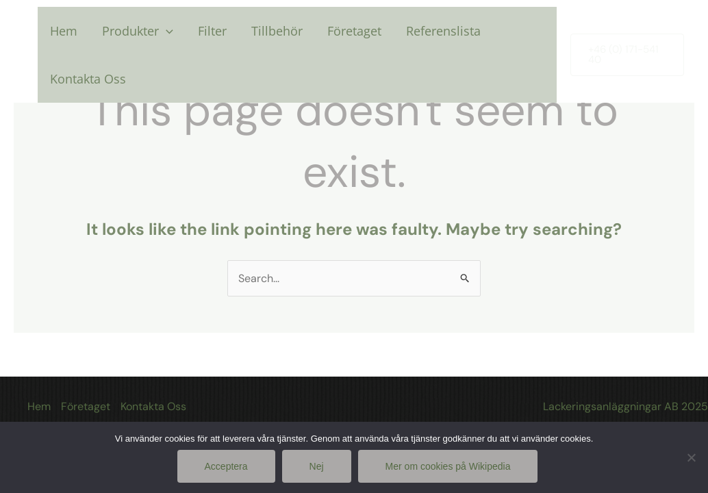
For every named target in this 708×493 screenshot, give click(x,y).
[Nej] (691, 457)
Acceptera (226, 466)
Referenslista (443, 31)
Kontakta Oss (88, 79)
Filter (212, 31)
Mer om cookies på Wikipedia (448, 466)
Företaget (354, 31)
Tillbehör (277, 31)
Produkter (137, 31)
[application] (166, 31)
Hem (63, 31)
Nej (316, 466)
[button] (627, 55)
